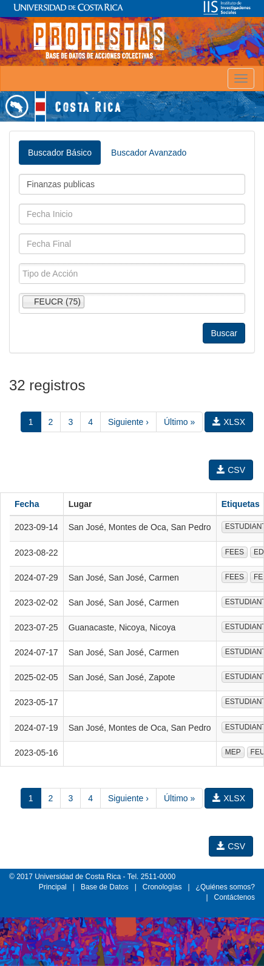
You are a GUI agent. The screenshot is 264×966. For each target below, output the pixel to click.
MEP (233, 752)
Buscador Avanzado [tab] (148, 152)
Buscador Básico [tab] (60, 152)
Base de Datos (105, 887)
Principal (53, 887)
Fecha (27, 504)
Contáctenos (234, 897)
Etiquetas (241, 504)
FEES (234, 552)
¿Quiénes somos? (225, 887)
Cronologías (162, 887)
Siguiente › (128, 422)
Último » (179, 422)
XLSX (228, 422)
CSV (231, 470)
